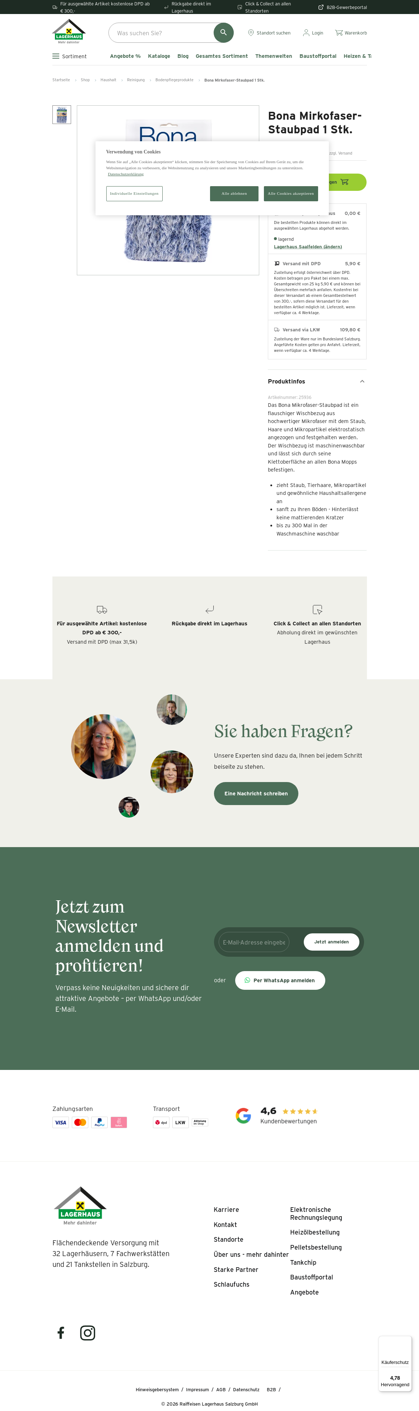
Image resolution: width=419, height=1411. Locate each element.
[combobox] (171, 33)
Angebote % (125, 56)
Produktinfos (317, 381)
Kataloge (159, 56)
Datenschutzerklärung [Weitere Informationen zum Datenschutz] (126, 174)
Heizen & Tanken (364, 56)
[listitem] (226, 1210)
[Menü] (407, 1340)
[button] (280, 980)
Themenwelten (273, 56)
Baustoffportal (317, 56)
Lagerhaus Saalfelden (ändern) (308, 246)
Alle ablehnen (234, 193)
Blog (182, 56)
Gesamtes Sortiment (222, 56)
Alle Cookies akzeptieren (291, 193)
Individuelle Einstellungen (134, 193)
